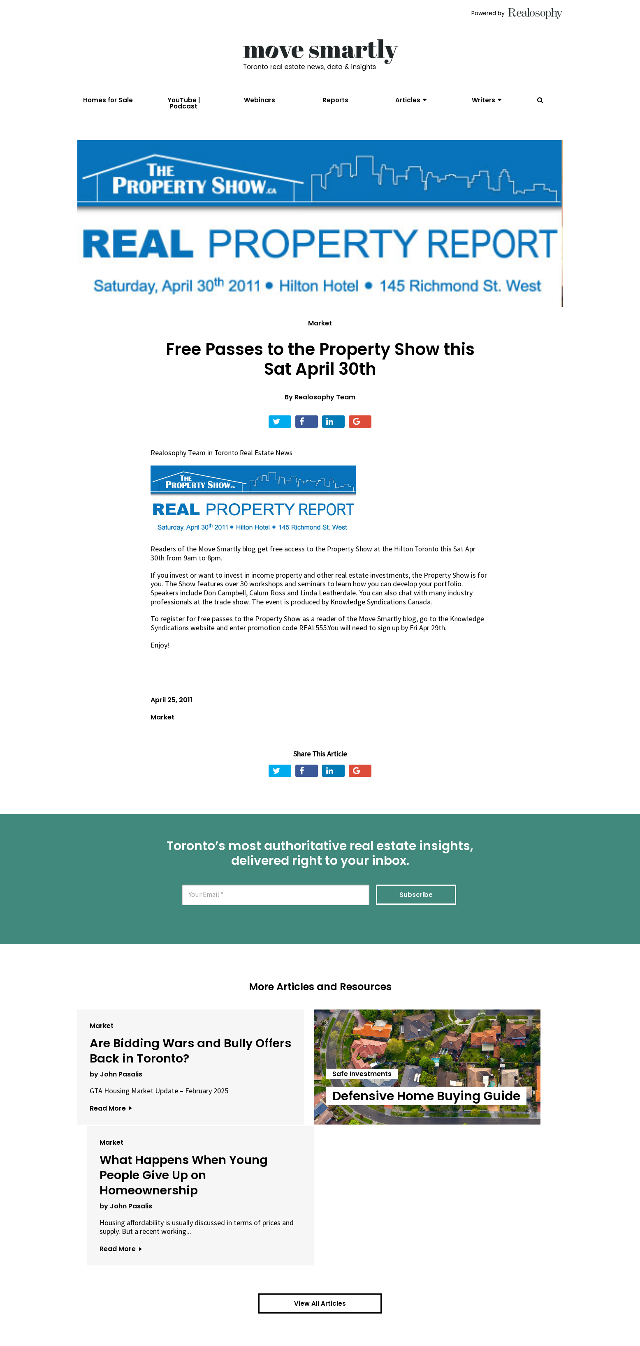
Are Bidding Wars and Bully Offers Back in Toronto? (143, 1062)
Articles (407, 100)
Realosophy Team (324, 401)
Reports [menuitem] (335, 100)
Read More (111, 1136)
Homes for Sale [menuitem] (108, 100)
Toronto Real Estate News (255, 457)
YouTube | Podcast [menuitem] (183, 103)
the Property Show (344, 553)
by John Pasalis (116, 1093)
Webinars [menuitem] (259, 100)
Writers (483, 100)
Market (320, 327)
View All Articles (320, 1213)
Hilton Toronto (417, 553)
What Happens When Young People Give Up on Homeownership (478, 1069)
